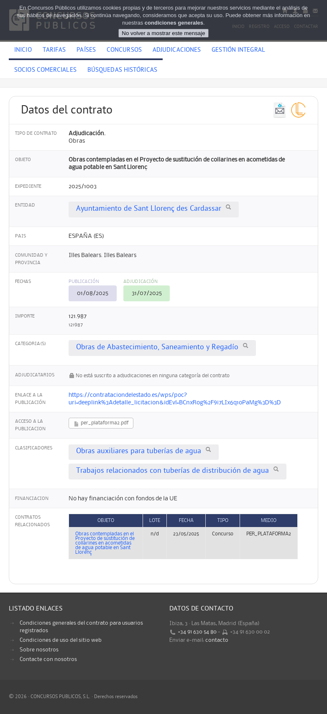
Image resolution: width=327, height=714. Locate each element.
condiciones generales (174, 23)
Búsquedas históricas (122, 70)
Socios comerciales (45, 70)
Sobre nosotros (39, 649)
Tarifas (54, 50)
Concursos (124, 50)
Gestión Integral (238, 50)
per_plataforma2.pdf (101, 424)
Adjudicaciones (177, 50)
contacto (216, 640)
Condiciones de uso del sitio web (61, 640)
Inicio (23, 50)
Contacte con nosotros (48, 659)
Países (86, 50)
